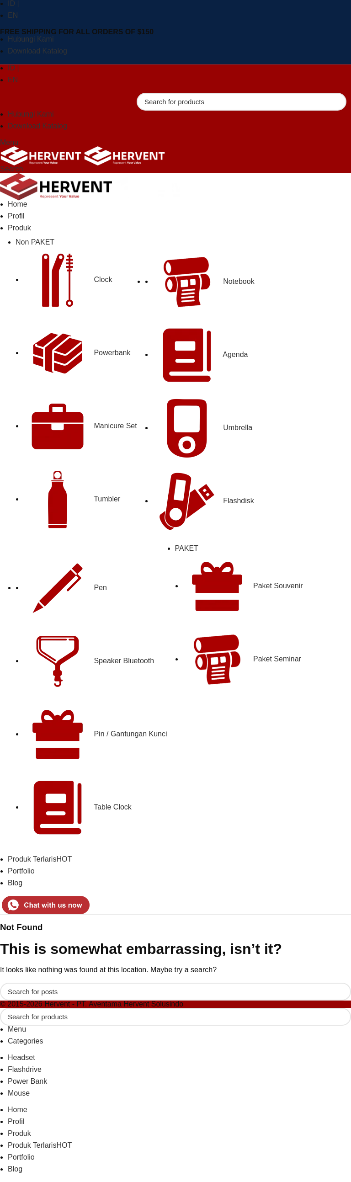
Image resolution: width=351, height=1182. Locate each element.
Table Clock (77, 807)
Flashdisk (203, 501)
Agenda (200, 354)
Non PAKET (35, 242)
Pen (65, 587)
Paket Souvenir (243, 586)
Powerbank (77, 353)
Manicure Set (80, 426)
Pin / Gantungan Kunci (95, 734)
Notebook (204, 281)
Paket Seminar (242, 659)
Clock (67, 279)
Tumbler (71, 499)
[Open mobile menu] (9, 142)
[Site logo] (42, 155)
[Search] (241, 102)
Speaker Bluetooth (88, 661)
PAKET (186, 548)
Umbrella (202, 427)
